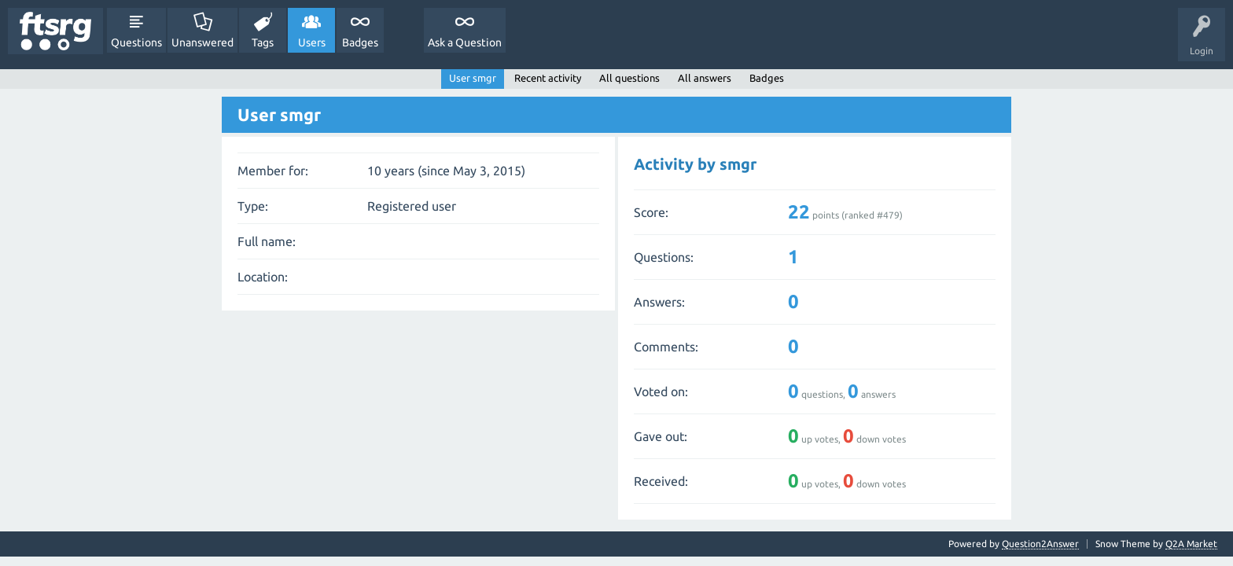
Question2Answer (1040, 543)
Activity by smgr (695, 164)
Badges (360, 42)
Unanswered (202, 42)
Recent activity (547, 77)
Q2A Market (1191, 543)
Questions (136, 42)
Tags (263, 42)
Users (312, 42)
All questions (629, 77)
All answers (704, 77)
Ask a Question (465, 42)
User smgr (472, 77)
